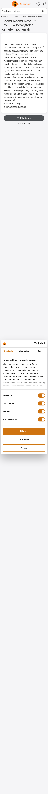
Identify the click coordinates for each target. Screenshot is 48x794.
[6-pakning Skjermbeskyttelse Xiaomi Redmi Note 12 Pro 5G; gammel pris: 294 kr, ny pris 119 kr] (36, 481)
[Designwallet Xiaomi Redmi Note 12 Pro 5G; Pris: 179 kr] (12, 592)
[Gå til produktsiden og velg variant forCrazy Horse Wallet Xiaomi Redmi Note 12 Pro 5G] (35, 286)
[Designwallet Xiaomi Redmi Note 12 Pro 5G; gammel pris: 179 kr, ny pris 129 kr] (12, 537)
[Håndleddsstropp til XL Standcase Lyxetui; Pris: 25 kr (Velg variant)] (12, 204)
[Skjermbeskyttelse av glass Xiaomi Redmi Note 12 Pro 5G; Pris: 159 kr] (12, 315)
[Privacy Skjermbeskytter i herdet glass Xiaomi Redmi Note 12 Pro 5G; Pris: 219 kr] (36, 315)
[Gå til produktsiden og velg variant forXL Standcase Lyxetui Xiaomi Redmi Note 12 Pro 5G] (35, 175)
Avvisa (24, 448)
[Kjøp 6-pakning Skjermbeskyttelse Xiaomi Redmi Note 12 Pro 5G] (35, 508)
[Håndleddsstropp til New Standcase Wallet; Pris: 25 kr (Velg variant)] (12, 260)
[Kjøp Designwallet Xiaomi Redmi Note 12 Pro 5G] (12, 563)
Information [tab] (24, 351)
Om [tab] (39, 351)
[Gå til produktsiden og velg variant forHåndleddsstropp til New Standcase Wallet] (12, 286)
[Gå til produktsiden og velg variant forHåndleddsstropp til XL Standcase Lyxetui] (12, 231)
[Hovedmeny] (4, 4)
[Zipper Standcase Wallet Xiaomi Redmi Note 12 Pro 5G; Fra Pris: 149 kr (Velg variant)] (12, 149)
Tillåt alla (24, 431)
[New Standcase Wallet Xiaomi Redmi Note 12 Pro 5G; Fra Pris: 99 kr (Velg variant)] (36, 204)
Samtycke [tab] (8, 351)
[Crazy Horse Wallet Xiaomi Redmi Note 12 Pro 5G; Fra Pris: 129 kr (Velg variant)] (36, 260)
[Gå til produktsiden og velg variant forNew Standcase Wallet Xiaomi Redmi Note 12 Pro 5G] (35, 231)
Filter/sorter (24, 118)
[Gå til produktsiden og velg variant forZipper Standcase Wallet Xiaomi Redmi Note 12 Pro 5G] (12, 175)
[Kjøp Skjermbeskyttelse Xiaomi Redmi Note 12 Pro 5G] (12, 508)
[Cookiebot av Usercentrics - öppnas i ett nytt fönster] (34, 343)
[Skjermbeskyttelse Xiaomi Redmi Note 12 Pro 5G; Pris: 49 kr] (12, 481)
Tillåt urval (24, 439)
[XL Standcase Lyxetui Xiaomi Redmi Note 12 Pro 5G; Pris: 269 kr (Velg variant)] (36, 149)
